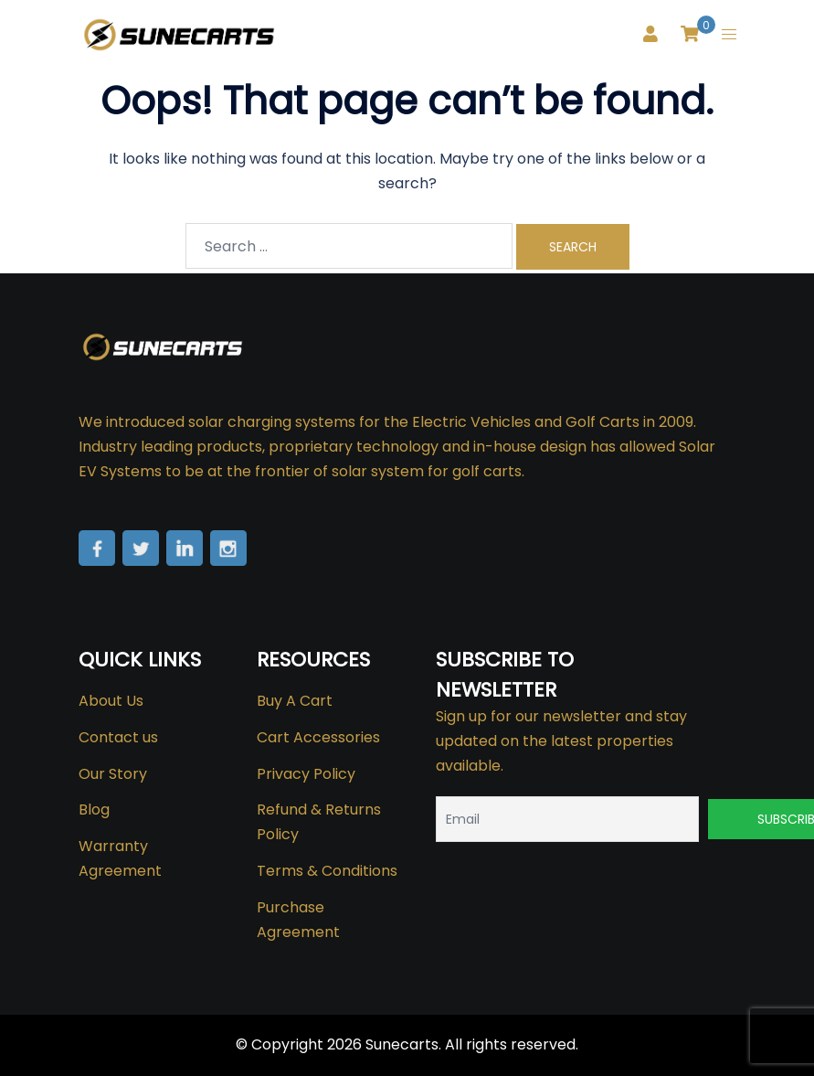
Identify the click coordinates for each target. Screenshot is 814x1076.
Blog (94, 809)
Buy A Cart (295, 700)
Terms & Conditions (327, 870)
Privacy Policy (306, 773)
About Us (111, 700)
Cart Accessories (318, 737)
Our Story (113, 773)
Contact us (118, 737)
